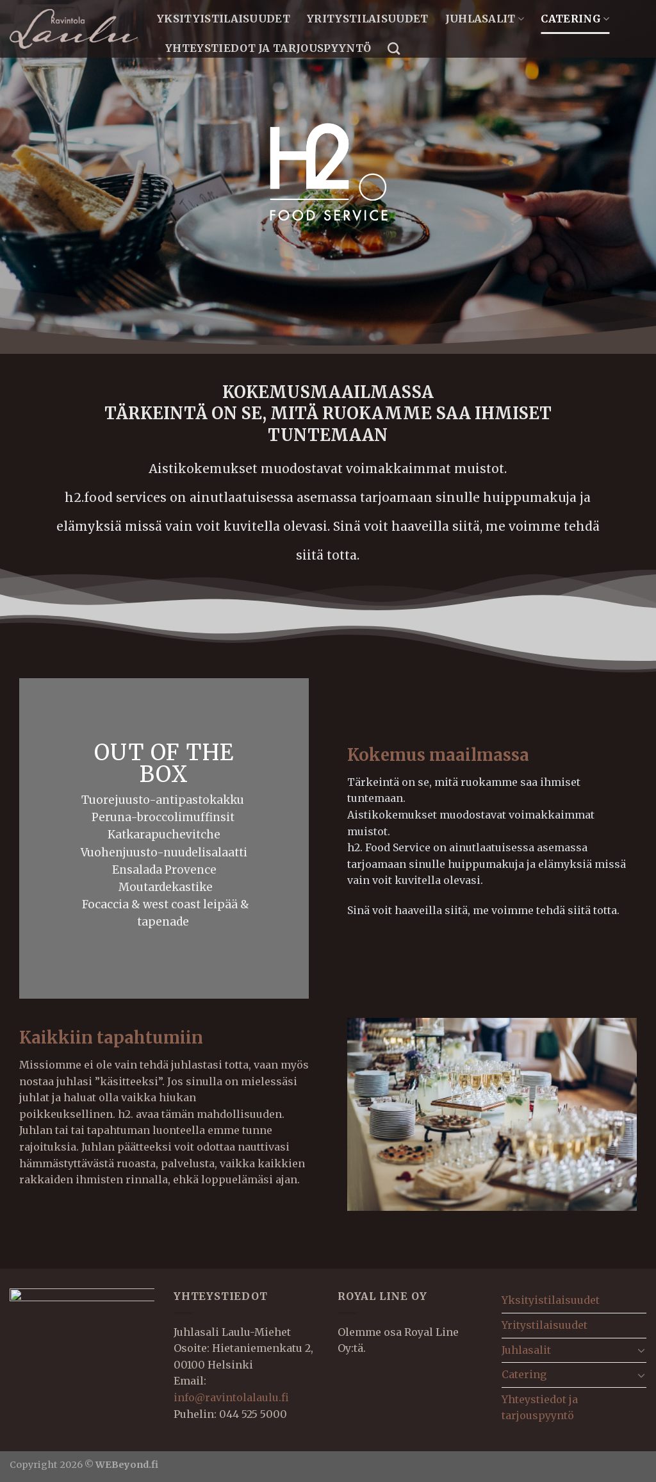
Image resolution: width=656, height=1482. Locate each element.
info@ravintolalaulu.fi (231, 1397)
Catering (575, 18)
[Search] (394, 48)
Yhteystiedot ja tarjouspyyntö (268, 48)
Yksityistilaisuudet (223, 18)
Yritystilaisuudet (367, 18)
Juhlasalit (485, 18)
